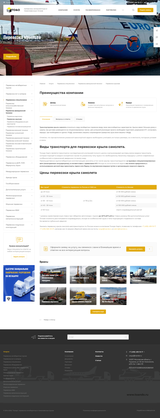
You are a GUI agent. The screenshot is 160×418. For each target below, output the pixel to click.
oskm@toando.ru (120, 229)
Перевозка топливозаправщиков (19, 126)
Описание (46, 119)
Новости (98, 356)
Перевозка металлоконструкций (19, 217)
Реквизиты (68, 370)
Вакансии (68, 365)
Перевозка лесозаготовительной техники (19, 145)
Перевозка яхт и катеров (19, 94)
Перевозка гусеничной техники (19, 134)
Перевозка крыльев (14, 119)
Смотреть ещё (98, 312)
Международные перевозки (19, 171)
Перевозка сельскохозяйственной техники (19, 106)
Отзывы (79, 119)
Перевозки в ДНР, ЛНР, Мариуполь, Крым (19, 164)
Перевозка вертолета (14, 116)
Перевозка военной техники (19, 130)
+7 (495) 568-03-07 (47, 229)
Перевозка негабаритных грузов (19, 86)
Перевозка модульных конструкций (19, 226)
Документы (69, 359)
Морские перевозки (19, 204)
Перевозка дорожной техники (19, 138)
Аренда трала (19, 178)
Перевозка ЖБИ (19, 210)
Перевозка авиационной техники (19, 112)
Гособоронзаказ (12, 184)
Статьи (98, 360)
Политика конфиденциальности (94, 410)
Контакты (99, 352)
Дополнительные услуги (19, 190)
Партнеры (68, 362)
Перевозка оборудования (19, 157)
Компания (69, 352)
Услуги (6, 352)
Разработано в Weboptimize (146, 410)
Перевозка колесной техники (19, 141)
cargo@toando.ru (105, 229)
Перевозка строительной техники (19, 150)
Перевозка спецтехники (19, 100)
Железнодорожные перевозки (19, 197)
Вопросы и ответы (63, 119)
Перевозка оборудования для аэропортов (17, 123)
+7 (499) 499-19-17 (135, 2)
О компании (69, 356)
